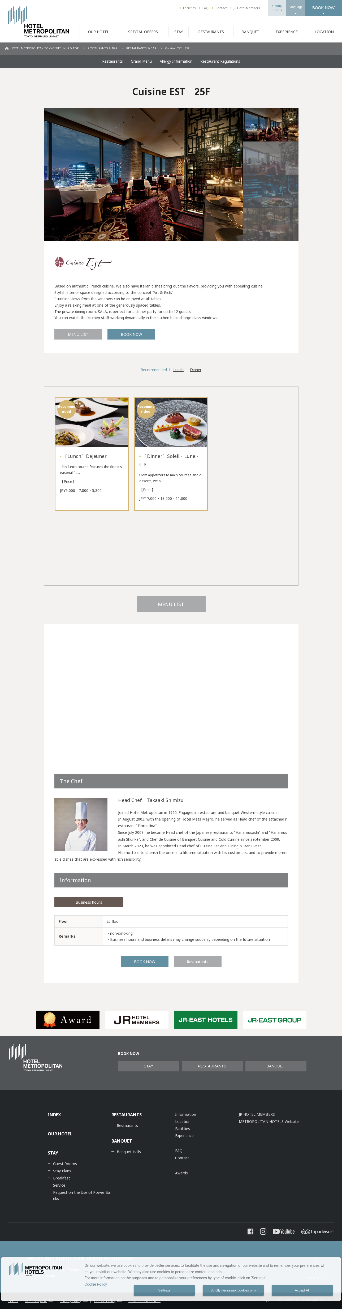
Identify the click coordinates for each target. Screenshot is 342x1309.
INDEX (54, 1115)
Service (59, 1185)
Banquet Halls (129, 1151)
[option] (67, 1020)
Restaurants (112, 61)
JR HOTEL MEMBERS (257, 1114)
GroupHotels (277, 8)
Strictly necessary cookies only (233, 1290)
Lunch (178, 369)
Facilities (189, 8)
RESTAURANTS (211, 31)
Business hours (89, 902)
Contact (221, 8)
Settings (164, 1290)
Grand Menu (141, 61)
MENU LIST (78, 334)
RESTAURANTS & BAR (103, 48)
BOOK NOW (323, 7)
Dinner (195, 369)
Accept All (302, 1290)
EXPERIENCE (287, 31)
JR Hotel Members (247, 8)
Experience (184, 1135)
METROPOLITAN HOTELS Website (269, 1121)
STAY (178, 31)
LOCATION (324, 31)
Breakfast (61, 1178)
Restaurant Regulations (220, 61)
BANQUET (250, 31)
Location (183, 1121)
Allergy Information (176, 61)
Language (295, 7)
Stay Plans (62, 1170)
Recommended (154, 369)
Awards (181, 1172)
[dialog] (171, 1279)
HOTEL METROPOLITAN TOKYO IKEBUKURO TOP (45, 48)
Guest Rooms (65, 1163)
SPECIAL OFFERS (143, 31)
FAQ (205, 8)
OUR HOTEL (98, 31)
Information (185, 1114)
